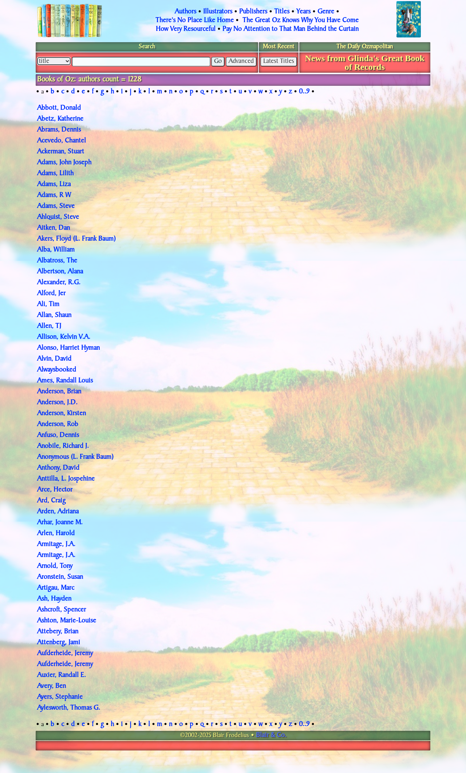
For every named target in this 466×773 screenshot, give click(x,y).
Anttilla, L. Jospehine (66, 479)
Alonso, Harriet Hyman (68, 348)
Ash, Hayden (54, 599)
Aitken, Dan (53, 228)
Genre (325, 12)
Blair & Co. (271, 735)
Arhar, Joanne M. (60, 522)
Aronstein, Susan (60, 577)
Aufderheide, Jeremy (65, 653)
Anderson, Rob (57, 424)
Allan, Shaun (54, 315)
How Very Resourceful (186, 29)
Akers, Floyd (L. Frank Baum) (76, 239)
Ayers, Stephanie (60, 697)
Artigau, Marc (55, 588)
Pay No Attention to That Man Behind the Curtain (290, 29)
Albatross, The (57, 261)
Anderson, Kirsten (61, 413)
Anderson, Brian (59, 392)
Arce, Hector (54, 490)
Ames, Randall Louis (65, 381)
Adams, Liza (54, 184)
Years (303, 12)
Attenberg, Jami (58, 642)
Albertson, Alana (60, 272)
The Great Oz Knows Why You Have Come (300, 20)
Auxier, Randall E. (61, 675)
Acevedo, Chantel (61, 141)
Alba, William (56, 250)
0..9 (304, 92)
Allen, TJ (49, 326)
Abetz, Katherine (60, 119)
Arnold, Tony (54, 566)
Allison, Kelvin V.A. (63, 337)
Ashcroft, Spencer (61, 610)
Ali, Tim (48, 304)
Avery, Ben (51, 686)
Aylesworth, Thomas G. (68, 708)
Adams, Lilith (55, 173)
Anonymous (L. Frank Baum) (75, 457)
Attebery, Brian (57, 632)
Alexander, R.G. (58, 283)
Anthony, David (58, 468)
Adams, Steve (56, 206)
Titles (281, 12)
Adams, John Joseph (64, 163)
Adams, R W (54, 195)
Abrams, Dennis (59, 130)
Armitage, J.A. (56, 544)
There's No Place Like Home (194, 20)
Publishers (253, 12)
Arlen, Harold (56, 533)
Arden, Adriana (58, 512)
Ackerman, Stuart (60, 152)
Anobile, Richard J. (63, 446)
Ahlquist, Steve (58, 217)
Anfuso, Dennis (58, 435)
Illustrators (217, 12)
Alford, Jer (51, 293)
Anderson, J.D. (57, 402)
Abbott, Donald (59, 108)
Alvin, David (54, 359)
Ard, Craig (51, 501)
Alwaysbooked (56, 370)
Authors (185, 12)
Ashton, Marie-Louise (66, 621)
